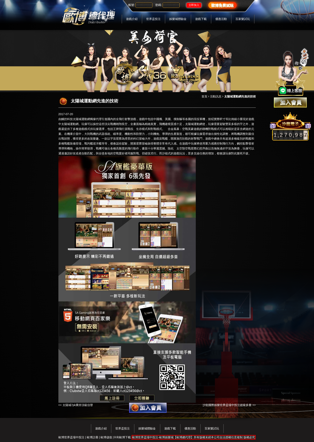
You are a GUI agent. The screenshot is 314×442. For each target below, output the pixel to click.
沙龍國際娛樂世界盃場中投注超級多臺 (227, 405)
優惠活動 (221, 19)
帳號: (131, 5)
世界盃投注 (153, 19)
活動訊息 (215, 96)
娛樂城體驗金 (178, 19)
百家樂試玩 (242, 19)
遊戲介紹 (132, 19)
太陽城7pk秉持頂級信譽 (78, 405)
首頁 (204, 96)
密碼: (158, 5)
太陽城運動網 (81, 119)
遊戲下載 (201, 19)
